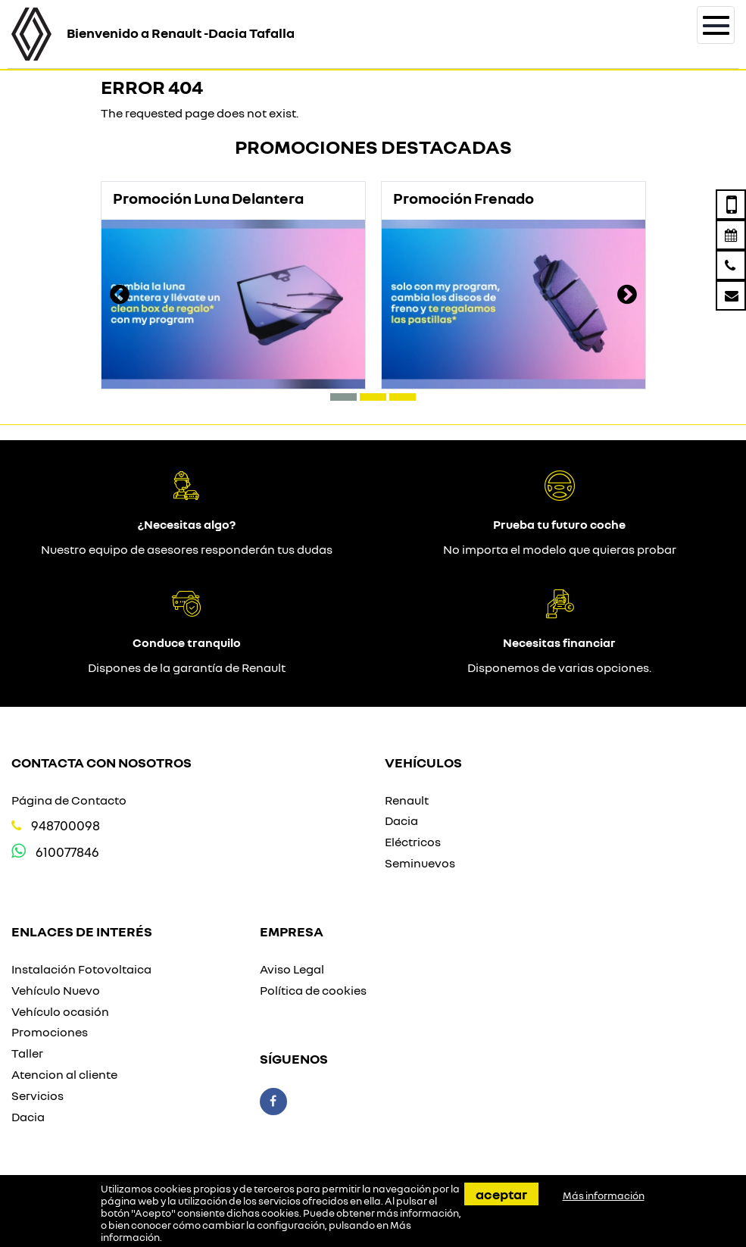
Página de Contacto (68, 800)
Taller (27, 1053)
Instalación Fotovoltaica (81, 969)
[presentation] (120, 296)
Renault (407, 800)
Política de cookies (313, 990)
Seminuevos (420, 862)
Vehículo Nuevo (55, 990)
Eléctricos (413, 841)
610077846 (67, 852)
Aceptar (501, 1194)
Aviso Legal (292, 969)
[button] (343, 397)
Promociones (49, 1031)
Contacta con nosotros (101, 762)
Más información (604, 1195)
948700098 (65, 825)
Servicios (37, 1095)
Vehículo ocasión (60, 1011)
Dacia (401, 820)
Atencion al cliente (64, 1074)
